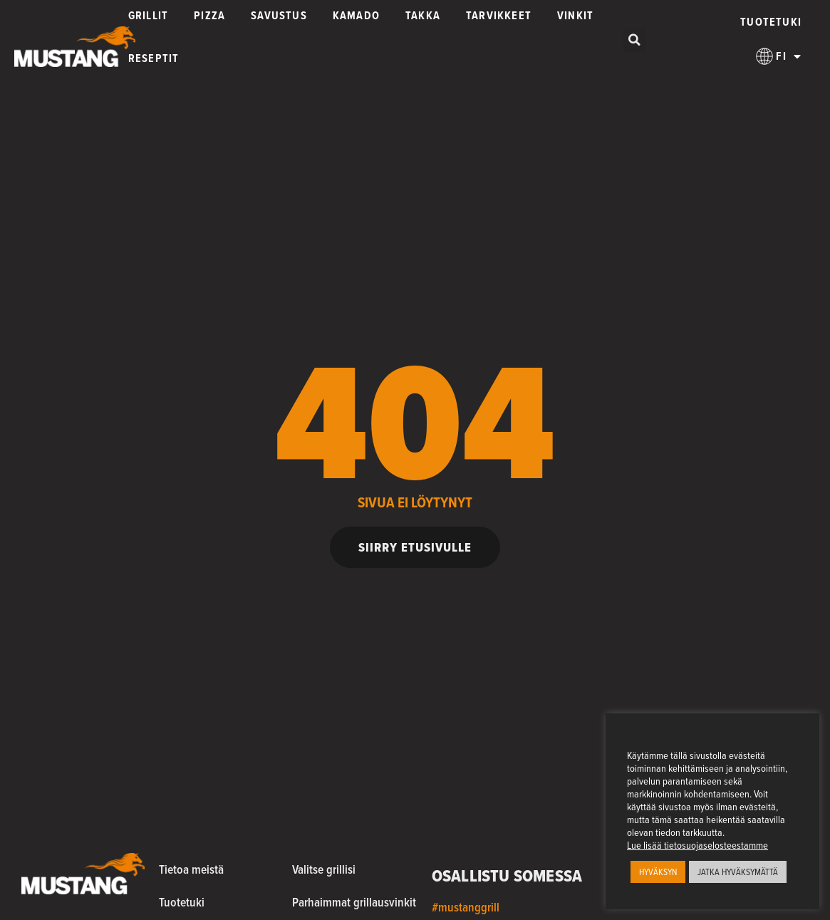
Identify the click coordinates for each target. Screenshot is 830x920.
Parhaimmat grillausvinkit (354, 902)
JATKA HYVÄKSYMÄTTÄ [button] (737, 872)
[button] (634, 40)
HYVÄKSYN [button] (658, 872)
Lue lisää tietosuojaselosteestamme (697, 845)
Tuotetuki (771, 22)
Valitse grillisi (324, 869)
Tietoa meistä (191, 869)
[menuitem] (779, 56)
